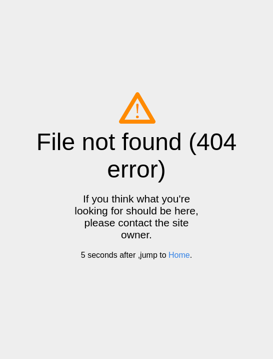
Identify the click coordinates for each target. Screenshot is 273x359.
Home (179, 255)
